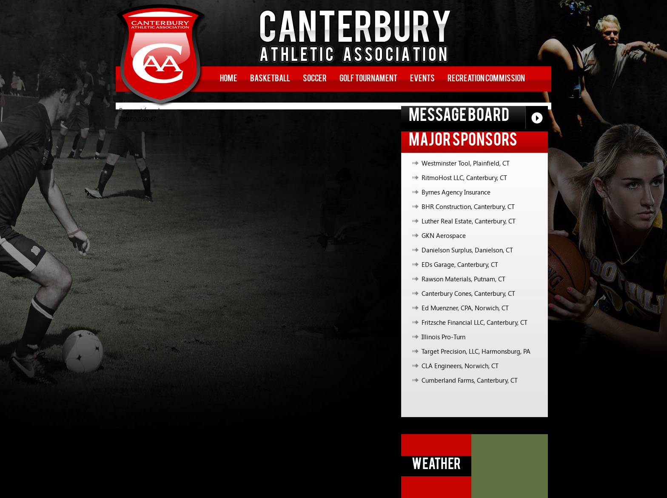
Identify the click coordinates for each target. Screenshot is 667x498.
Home (228, 79)
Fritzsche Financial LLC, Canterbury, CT (474, 322)
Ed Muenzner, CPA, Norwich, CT (465, 307)
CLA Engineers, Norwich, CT (460, 365)
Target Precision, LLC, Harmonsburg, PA (476, 351)
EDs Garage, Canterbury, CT (460, 264)
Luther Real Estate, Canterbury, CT (469, 221)
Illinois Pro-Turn (443, 336)
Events (422, 79)
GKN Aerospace (444, 235)
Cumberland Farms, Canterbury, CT (470, 380)
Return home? (137, 118)
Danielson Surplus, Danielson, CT (467, 250)
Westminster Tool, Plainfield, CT (466, 163)
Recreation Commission (486, 79)
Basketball (270, 79)
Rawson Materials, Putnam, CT (463, 279)
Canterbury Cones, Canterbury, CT (468, 293)
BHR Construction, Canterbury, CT (468, 206)
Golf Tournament (368, 79)
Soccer (315, 79)
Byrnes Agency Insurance (456, 192)
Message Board (478, 117)
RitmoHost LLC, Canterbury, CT (464, 177)
